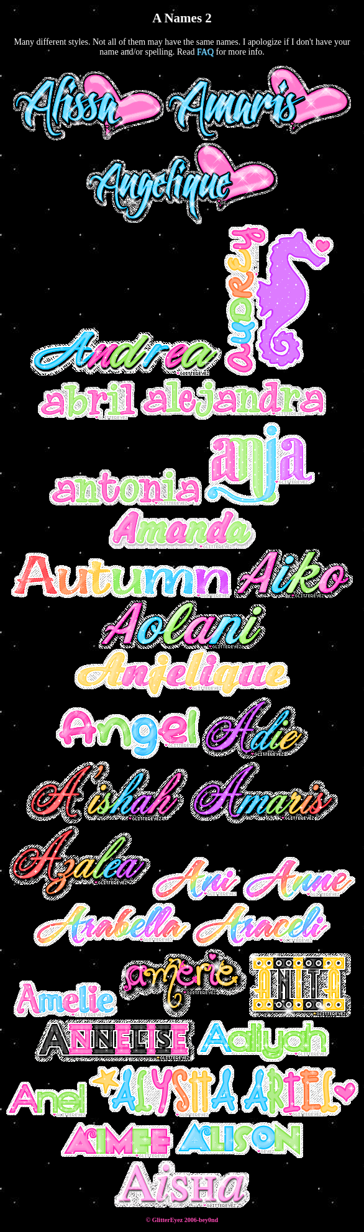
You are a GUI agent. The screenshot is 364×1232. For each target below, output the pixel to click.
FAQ (205, 52)
